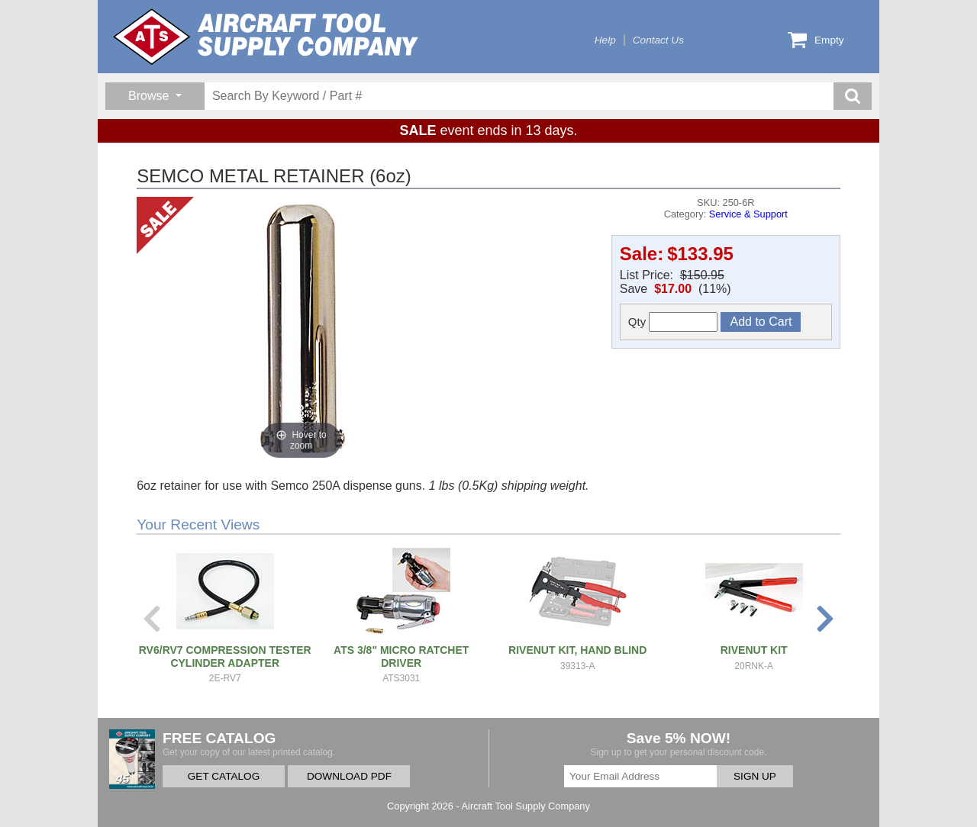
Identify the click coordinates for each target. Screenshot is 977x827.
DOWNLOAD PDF (349, 776)
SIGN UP (755, 776)
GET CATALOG (224, 776)
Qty (673, 322)
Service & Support (748, 214)
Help (605, 40)
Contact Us (658, 40)
